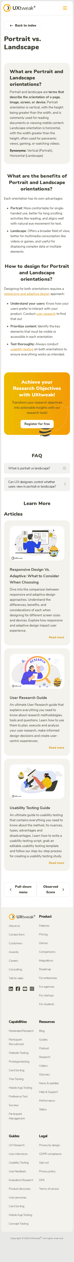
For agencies (46, 987)
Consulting (15, 969)
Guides (43, 1040)
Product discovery (19, 1189)
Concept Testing (18, 1224)
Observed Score (54, 889)
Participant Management (17, 1116)
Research (44, 1057)
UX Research (17, 1145)
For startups (46, 995)
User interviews (18, 1154)
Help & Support (48, 1092)
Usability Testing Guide (30, 807)
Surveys (13, 1105)
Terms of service (49, 1189)
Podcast (44, 1048)
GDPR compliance (50, 1154)
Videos (43, 1066)
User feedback (17, 1171)
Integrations (46, 960)
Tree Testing (16, 1079)
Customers (15, 943)
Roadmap (45, 969)
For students (46, 1004)
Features (44, 926)
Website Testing (18, 1053)
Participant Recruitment (16, 1042)
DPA (42, 1180)
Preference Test (18, 1096)
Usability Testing (19, 1163)
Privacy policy (47, 1171)
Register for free (37, 424)
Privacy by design (49, 1145)
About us (14, 926)
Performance (47, 1101)
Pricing (43, 934)
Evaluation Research (21, 1180)
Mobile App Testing (20, 1088)
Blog (42, 1031)
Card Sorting (16, 1070)
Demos (43, 943)
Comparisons (47, 952)
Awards (13, 952)
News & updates (49, 1083)
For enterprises (48, 978)
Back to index (22, 25)
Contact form (17, 935)
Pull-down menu (19, 889)
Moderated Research (21, 1031)
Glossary (44, 1074)
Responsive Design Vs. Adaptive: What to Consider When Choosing (34, 576)
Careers (13, 961)
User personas (17, 1197)
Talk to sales (16, 978)
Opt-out (44, 1163)
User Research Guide (28, 697)
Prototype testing (19, 1062)
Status (43, 1109)
